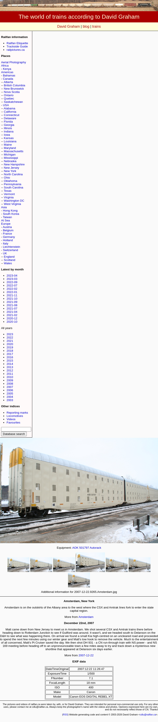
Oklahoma (10, 181)
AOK (75, 547)
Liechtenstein (11, 246)
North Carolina (13, 174)
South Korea (11, 213)
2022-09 (12, 282)
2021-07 (12, 308)
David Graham (68, 26)
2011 (10, 373)
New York (10, 171)
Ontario (9, 95)
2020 (10, 344)
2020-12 (12, 318)
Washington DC (14, 200)
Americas (7, 72)
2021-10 (12, 298)
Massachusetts (13, 151)
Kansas (9, 138)
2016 (10, 357)
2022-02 (12, 288)
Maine (8, 144)
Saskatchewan (13, 101)
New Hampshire (14, 164)
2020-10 (12, 321)
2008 (10, 383)
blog (86, 26)
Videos (11, 419)
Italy (5, 243)
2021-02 (12, 315)
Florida (8, 121)
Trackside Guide (17, 46)
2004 (10, 396)
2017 (10, 354)
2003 (10, 400)
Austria (7, 227)
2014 (10, 364)
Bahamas (9, 75)
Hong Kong (10, 210)
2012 (10, 370)
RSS (65, 714)
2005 (10, 393)
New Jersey (11, 167)
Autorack (95, 547)
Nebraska (10, 161)
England (9, 256)
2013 (10, 367)
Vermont (9, 194)
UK (5, 253)
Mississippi (11, 157)
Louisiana (10, 141)
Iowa (7, 134)
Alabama (9, 108)
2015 (10, 360)
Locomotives (15, 416)
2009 (10, 380)
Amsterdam (86, 617)
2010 (10, 377)
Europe (6, 223)
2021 (10, 340)
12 (87, 655)
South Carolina (13, 187)
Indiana (9, 131)
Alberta (8, 82)
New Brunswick (14, 88)
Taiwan (7, 217)
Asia (4, 207)
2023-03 (12, 278)
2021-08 (12, 305)
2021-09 (12, 302)
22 (92, 655)
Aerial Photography (13, 62)
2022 (10, 337)
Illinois (8, 128)
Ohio (7, 177)
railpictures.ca (16, 49)
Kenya (7, 69)
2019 (10, 347)
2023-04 (12, 275)
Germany (9, 237)
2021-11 (12, 295)
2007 (10, 387)
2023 (10, 334)
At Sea (5, 220)
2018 (10, 350)
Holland (8, 240)
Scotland (9, 260)
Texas (7, 190)
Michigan (10, 154)
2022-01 (12, 292)
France (7, 233)
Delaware (10, 118)
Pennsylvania (12, 184)
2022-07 (12, 285)
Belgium (8, 230)
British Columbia (14, 85)
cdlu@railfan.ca (148, 714)
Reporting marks (17, 412)
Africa (5, 65)
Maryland (10, 148)
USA (6, 105)
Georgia (9, 125)
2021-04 (12, 311)
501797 (84, 547)
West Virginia (12, 204)
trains (96, 26)
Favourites (13, 422)
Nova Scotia (12, 92)
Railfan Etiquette (17, 43)
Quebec (9, 98)
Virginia (9, 197)
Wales (8, 263)
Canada (8, 78)
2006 (10, 390)
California (10, 111)
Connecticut (11, 115)
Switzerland (10, 250)
